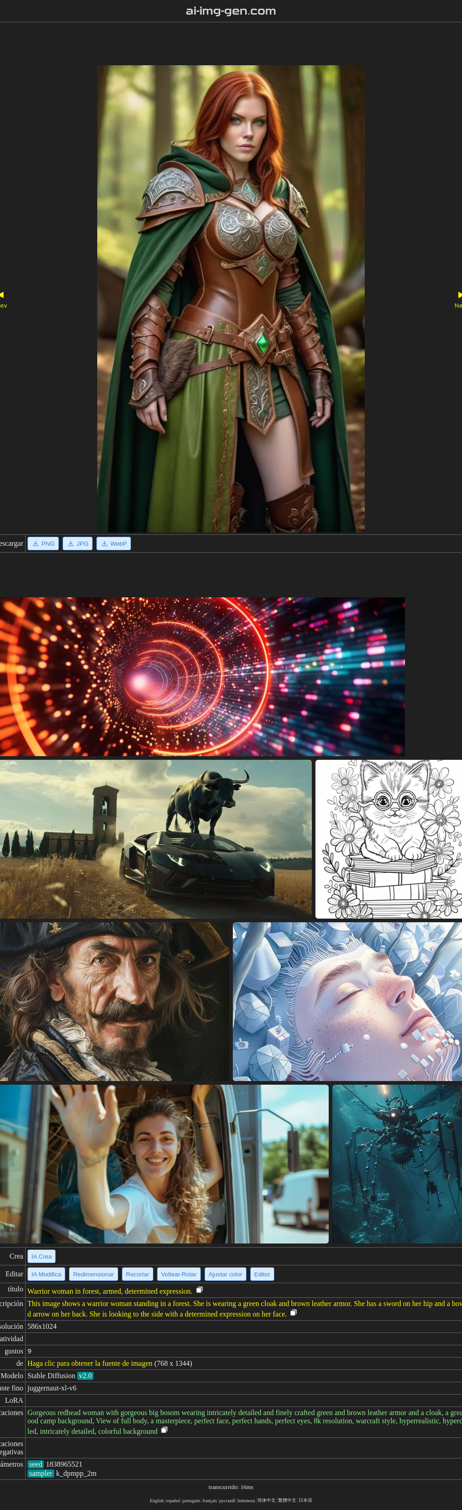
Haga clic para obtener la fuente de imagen (89, 1363)
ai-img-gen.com (231, 11)
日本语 (305, 1500)
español (173, 1500)
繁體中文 (287, 1500)
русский (227, 1500)
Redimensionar (93, 1274)
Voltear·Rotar (179, 1274)
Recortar (137, 1274)
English (157, 1500)
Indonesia (246, 1500)
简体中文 (266, 1500)
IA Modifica (46, 1274)
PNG (43, 543)
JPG (78, 543)
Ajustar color (225, 1274)
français (210, 1500)
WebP (113, 543)
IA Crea (41, 1256)
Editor (262, 1274)
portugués (191, 1500)
